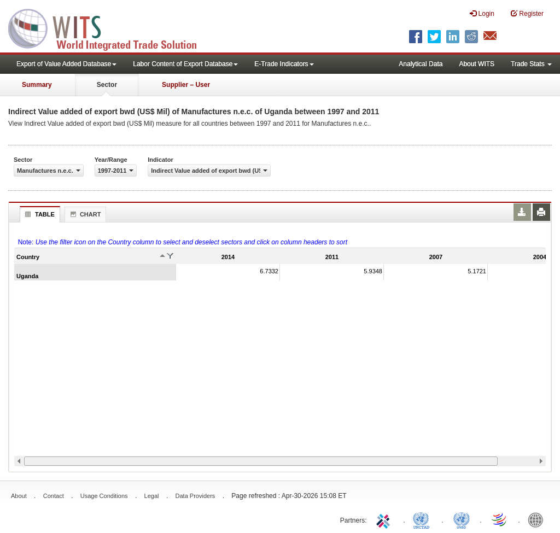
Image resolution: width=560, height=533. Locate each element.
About (19, 496)
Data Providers (195, 496)
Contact (53, 496)
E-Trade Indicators (283, 64)
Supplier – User (186, 85)
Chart (84, 214)
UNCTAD (423, 519)
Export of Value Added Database (66, 64)
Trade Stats (531, 64)
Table (38, 214)
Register (527, 13)
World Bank (538, 519)
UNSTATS (461, 519)
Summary (37, 85)
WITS (109, 27)
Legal (151, 496)
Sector (107, 85)
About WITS (476, 64)
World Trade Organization (500, 519)
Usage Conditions (104, 496)
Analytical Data (420, 64)
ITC (385, 519)
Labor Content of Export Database (185, 64)
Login (482, 13)
